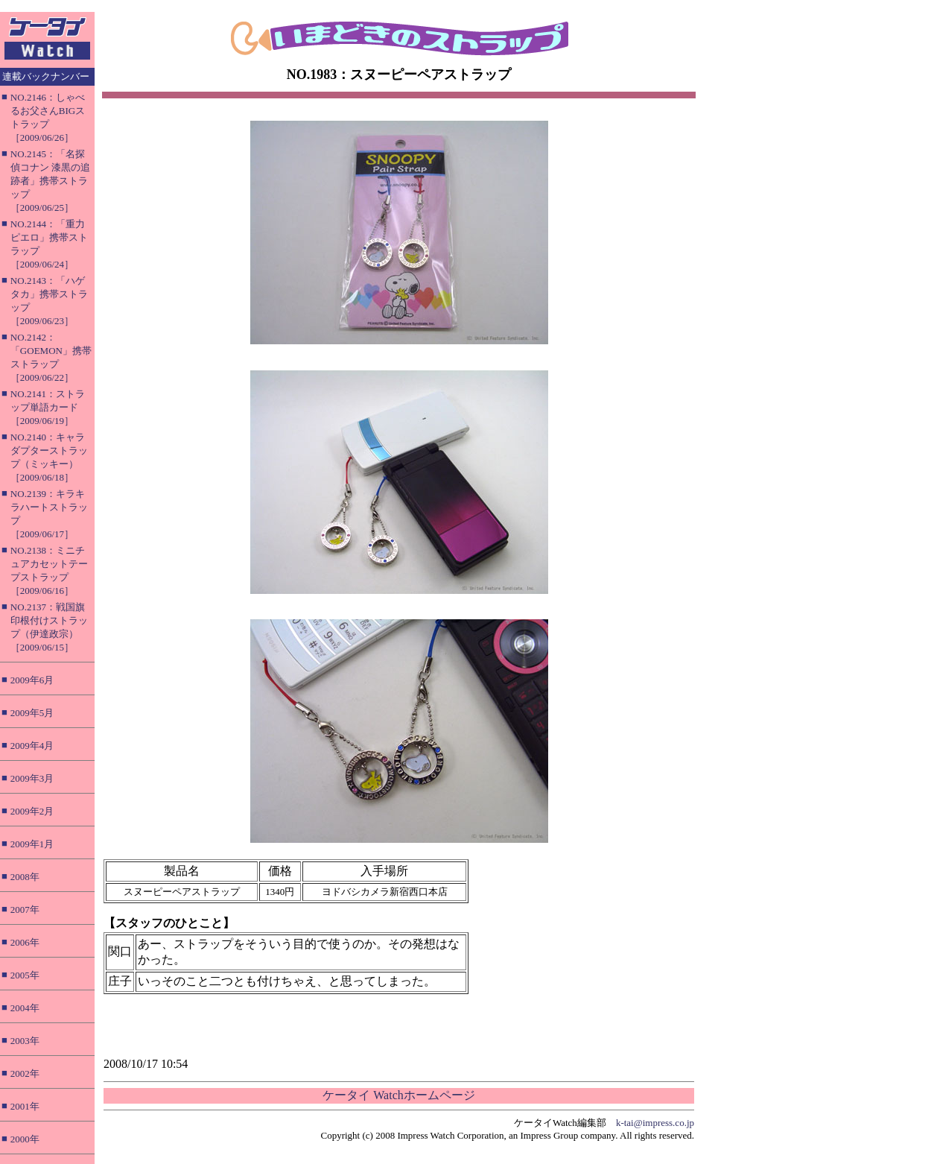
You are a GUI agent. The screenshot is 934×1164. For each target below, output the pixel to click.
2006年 (24, 942)
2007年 (24, 909)
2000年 (24, 1139)
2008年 (24, 876)
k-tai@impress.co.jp (655, 1122)
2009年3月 (32, 778)
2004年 (24, 1007)
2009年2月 (32, 811)
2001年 (24, 1106)
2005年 (24, 975)
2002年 (24, 1073)
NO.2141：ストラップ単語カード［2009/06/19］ (47, 407)
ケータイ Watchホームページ (398, 1095)
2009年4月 (32, 745)
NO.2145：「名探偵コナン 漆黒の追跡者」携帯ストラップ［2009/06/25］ (50, 180)
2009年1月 (32, 844)
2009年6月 (32, 680)
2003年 (24, 1040)
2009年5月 (32, 712)
